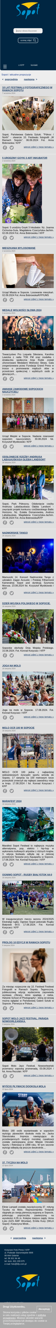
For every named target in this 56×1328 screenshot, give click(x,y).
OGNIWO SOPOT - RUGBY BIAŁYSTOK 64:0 (27, 874)
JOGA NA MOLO (11, 665)
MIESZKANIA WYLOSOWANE (19, 248)
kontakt (34, 65)
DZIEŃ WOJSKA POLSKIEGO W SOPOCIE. (26, 603)
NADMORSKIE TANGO (15, 533)
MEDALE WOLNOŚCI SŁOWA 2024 (22, 310)
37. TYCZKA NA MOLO (15, 1162)
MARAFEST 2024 (12, 801)
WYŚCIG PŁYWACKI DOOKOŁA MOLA (24, 1086)
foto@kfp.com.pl (18, 1264)
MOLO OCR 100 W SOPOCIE (18, 728)
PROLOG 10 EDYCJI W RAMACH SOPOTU (26, 942)
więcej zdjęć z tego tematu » (39, 147)
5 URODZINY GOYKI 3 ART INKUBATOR (24, 158)
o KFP (21, 65)
